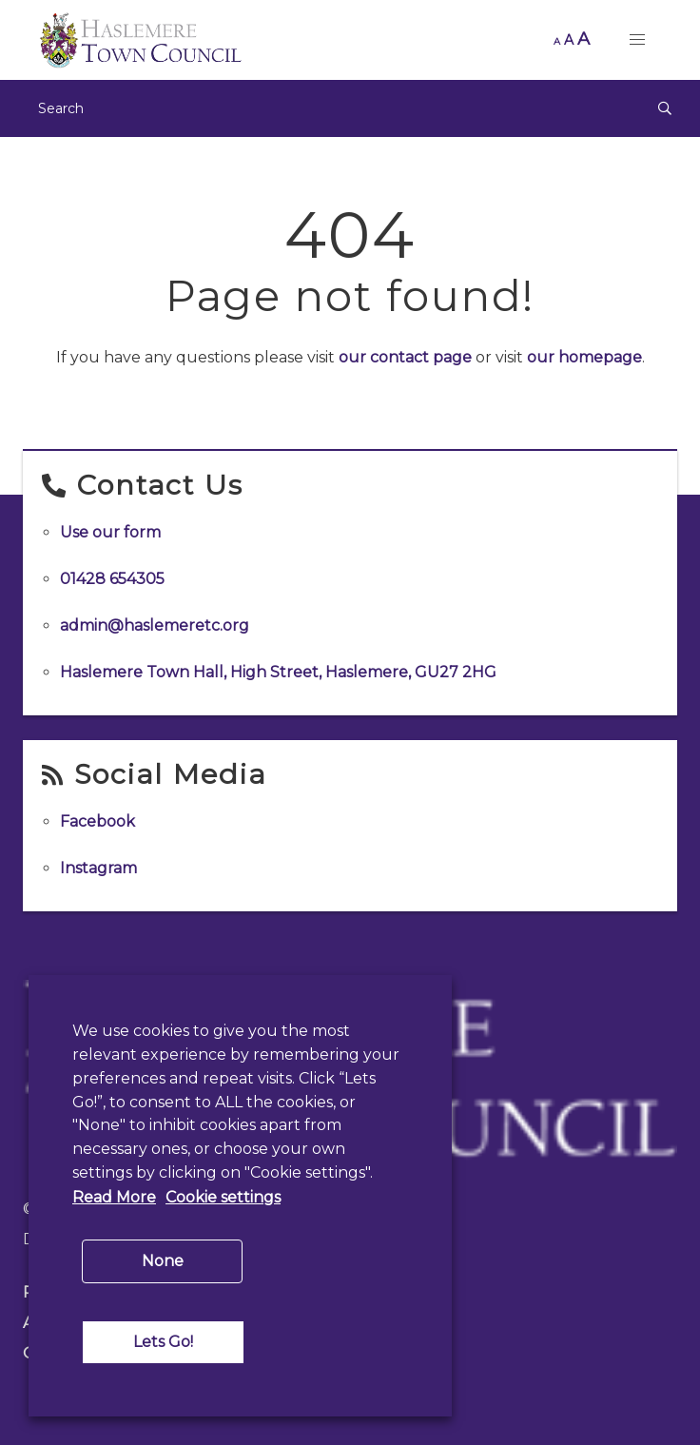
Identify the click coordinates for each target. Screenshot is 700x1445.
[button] (637, 40)
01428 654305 (112, 579)
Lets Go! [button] (163, 1342)
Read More (114, 1197)
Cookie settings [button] (223, 1197)
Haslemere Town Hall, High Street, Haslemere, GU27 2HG (278, 672)
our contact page (405, 357)
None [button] (163, 1261)
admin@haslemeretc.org (154, 625)
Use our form (110, 532)
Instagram (98, 868)
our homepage (584, 357)
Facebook (97, 821)
